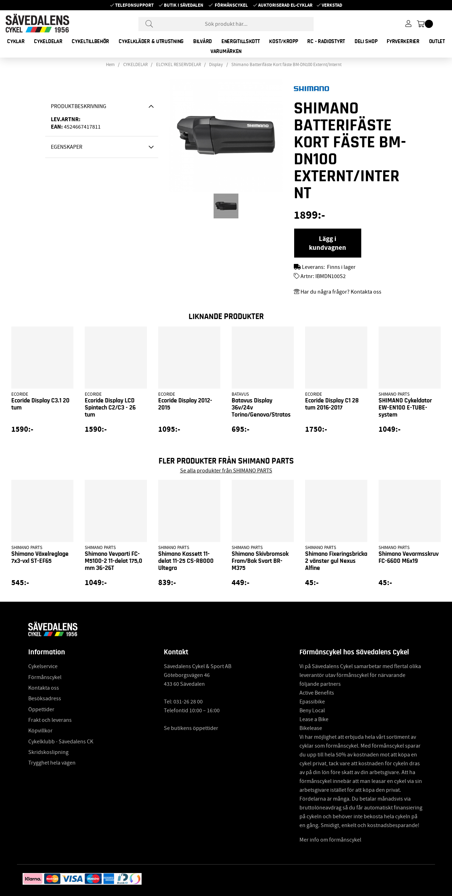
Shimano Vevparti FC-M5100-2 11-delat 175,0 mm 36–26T (113, 561)
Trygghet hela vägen (52, 762)
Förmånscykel (231, 5)
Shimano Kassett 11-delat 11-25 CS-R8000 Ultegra (186, 561)
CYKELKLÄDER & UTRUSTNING (151, 41)
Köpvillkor (40, 730)
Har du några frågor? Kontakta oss (341, 291)
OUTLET (437, 41)
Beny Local (312, 710)
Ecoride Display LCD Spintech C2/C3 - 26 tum (110, 407)
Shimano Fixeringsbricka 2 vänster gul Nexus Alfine (336, 561)
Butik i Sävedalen (183, 5)
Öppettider (41, 709)
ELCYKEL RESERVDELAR (178, 64)
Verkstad (332, 5)
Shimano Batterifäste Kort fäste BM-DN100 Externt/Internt (286, 64)
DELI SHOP (366, 41)
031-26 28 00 (188, 701)
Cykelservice (43, 666)
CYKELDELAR (48, 41)
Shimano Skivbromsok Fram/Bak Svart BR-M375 (260, 561)
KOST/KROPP (283, 41)
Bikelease (310, 728)
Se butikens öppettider (191, 728)
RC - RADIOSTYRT (326, 41)
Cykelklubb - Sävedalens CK (60, 741)
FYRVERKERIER (403, 41)
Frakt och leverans (50, 720)
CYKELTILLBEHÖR (90, 41)
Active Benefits (316, 692)
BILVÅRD (202, 41)
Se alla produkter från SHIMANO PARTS (226, 470)
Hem (110, 64)
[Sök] (226, 24)
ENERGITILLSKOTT (240, 41)
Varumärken (226, 51)
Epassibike (312, 701)
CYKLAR (15, 41)
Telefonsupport (134, 5)
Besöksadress (44, 698)
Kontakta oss (43, 687)
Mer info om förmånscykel (330, 839)
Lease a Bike (313, 719)
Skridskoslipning (48, 752)
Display (216, 64)
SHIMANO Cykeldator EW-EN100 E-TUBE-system (405, 407)
